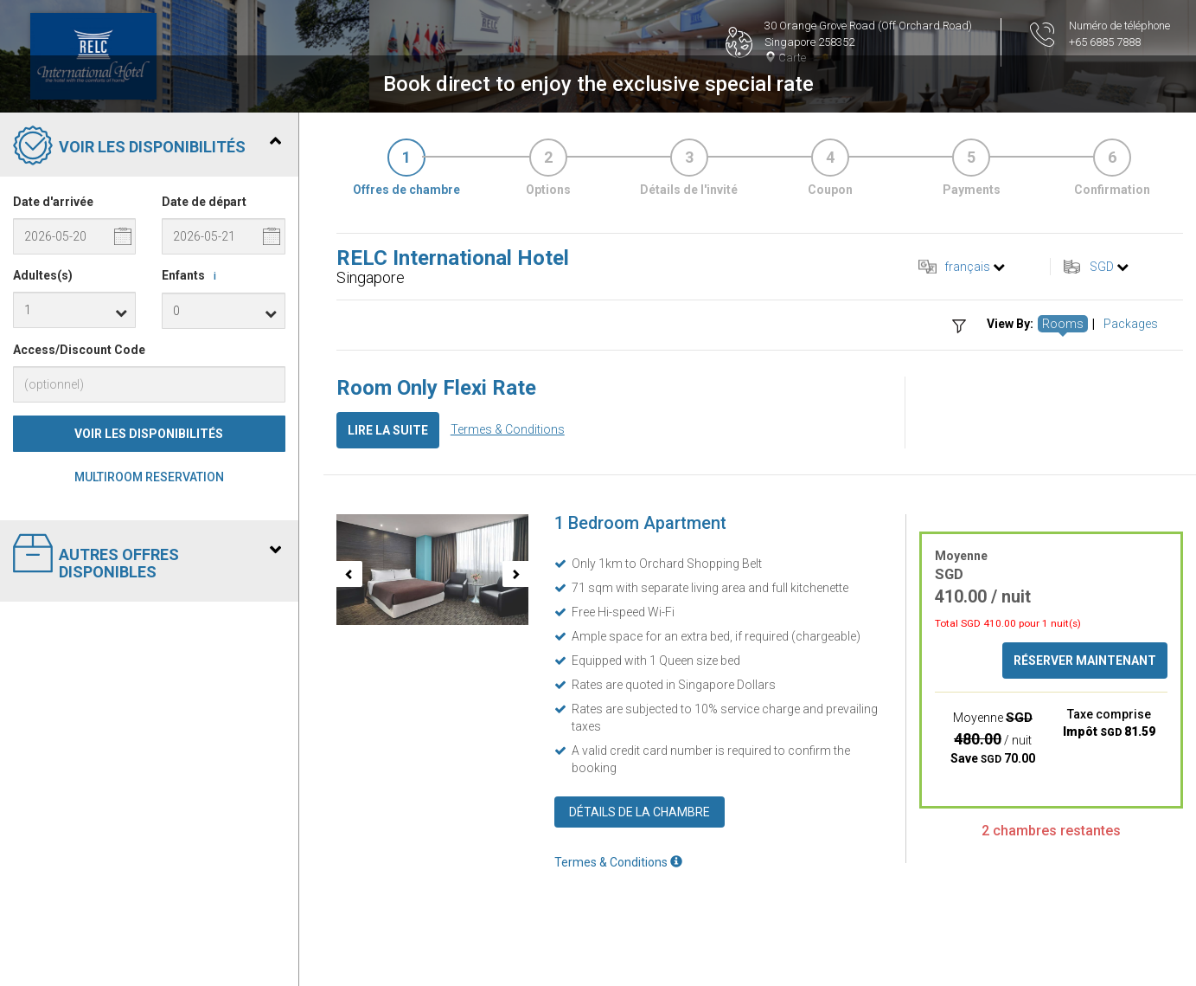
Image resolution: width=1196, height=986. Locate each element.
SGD (1102, 267)
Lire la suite (388, 430)
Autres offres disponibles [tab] (147, 557)
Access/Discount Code (79, 350)
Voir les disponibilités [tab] (147, 147)
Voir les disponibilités (148, 434)
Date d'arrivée (53, 202)
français (967, 267)
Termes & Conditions (508, 429)
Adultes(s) (43, 275)
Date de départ (204, 202)
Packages (1130, 324)
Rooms (1063, 324)
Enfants (192, 276)
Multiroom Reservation (149, 477)
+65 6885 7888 (1105, 41)
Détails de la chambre (639, 812)
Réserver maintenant (1085, 660)
